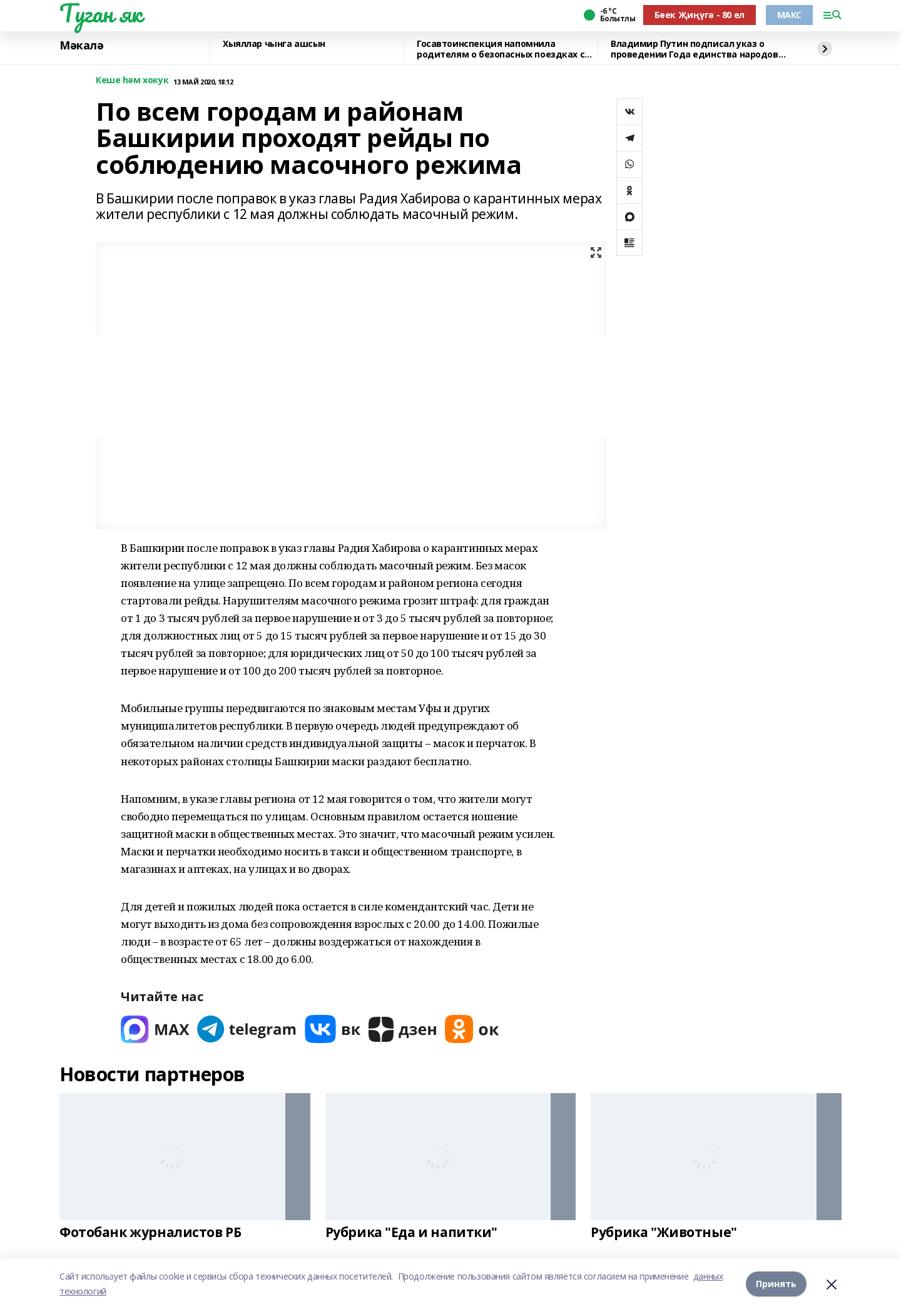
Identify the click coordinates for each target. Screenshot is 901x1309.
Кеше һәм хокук (132, 80)
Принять (776, 1284)
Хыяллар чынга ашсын (274, 44)
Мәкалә (81, 46)
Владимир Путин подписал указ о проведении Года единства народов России (694, 49)
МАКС (789, 15)
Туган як (100, 13)
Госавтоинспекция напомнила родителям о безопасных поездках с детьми (500, 49)
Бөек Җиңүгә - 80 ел (699, 15)
